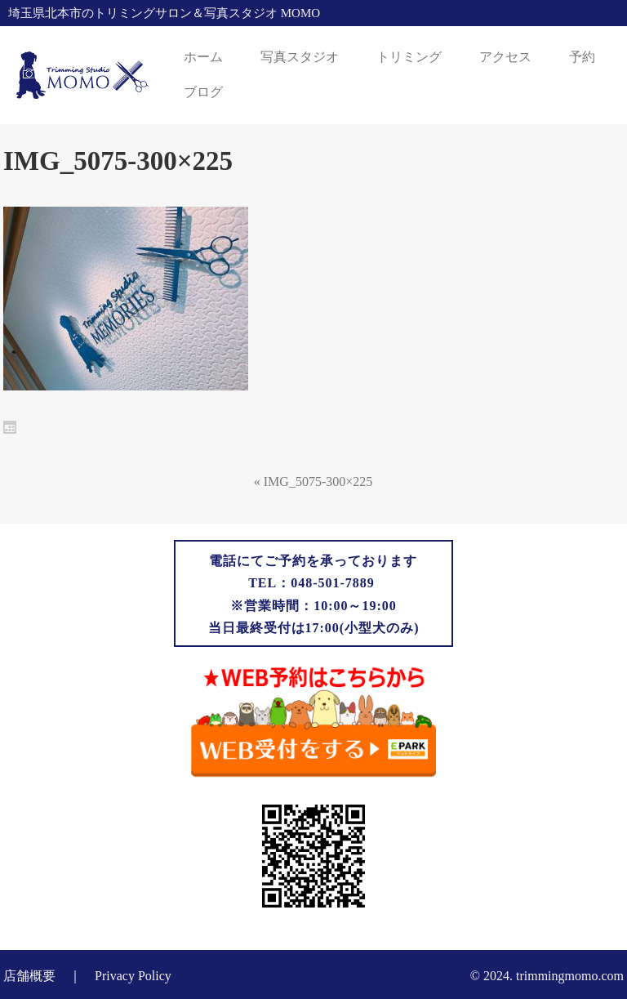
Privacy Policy (133, 976)
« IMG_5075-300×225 (313, 481)
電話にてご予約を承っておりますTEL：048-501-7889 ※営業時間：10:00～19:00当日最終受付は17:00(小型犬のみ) (314, 594)
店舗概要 (29, 976)
